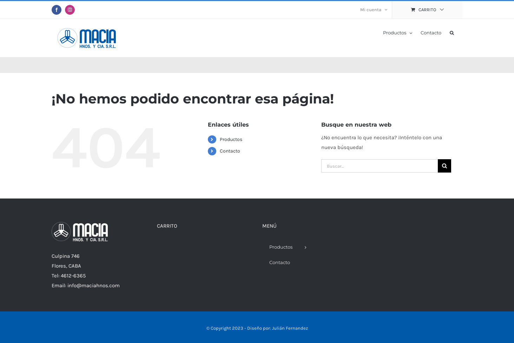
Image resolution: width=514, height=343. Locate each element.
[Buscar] (444, 166)
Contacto (230, 151)
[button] (452, 32)
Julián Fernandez (290, 328)
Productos (231, 139)
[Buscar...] (379, 166)
